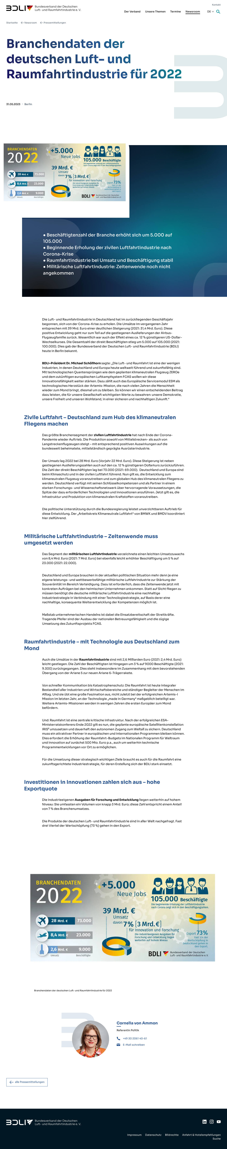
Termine (175, 11)
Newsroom (193, 11)
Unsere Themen (155, 11)
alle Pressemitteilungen (30, 1082)
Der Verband (132, 11)
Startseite (12, 22)
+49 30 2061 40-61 (135, 1038)
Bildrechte (172, 1135)
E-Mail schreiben (134, 1044)
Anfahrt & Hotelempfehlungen (201, 1135)
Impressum (134, 1135)
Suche (218, 12)
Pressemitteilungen (55, 22)
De (209, 11)
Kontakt (216, 4)
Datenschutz (153, 1135)
